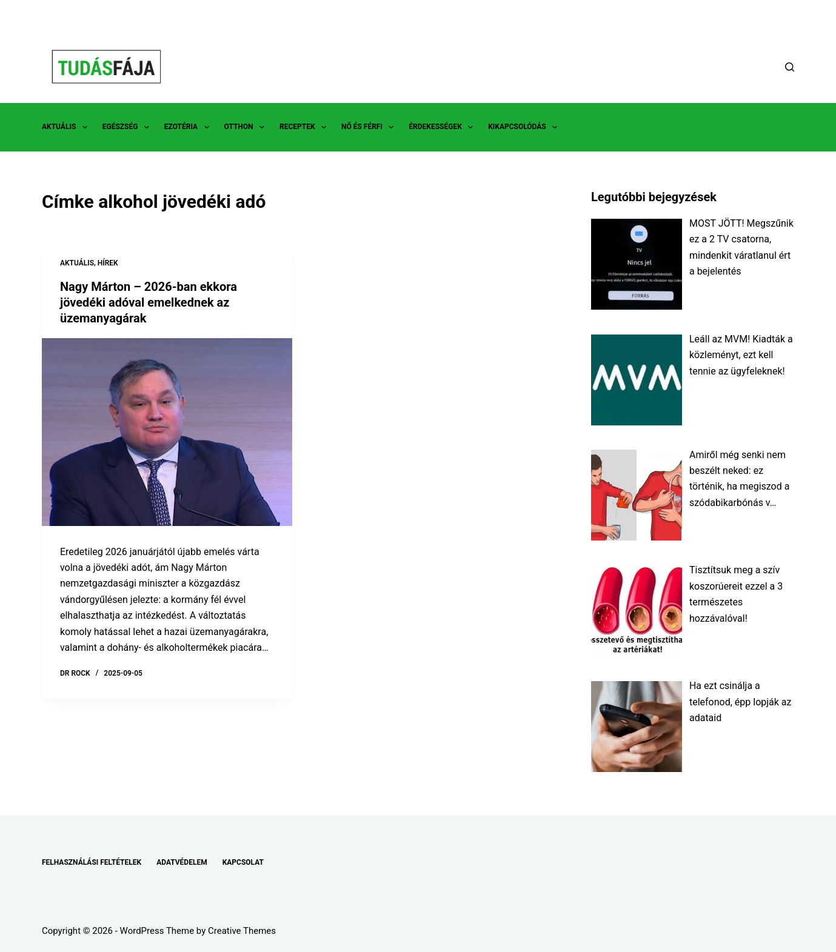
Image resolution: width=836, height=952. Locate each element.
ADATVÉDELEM (181, 862)
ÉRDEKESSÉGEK (443, 127)
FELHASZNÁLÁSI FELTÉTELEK (91, 862)
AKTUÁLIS (67, 127)
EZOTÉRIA (189, 127)
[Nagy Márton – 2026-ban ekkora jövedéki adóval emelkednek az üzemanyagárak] (167, 432)
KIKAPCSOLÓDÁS (525, 127)
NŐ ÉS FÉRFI (369, 127)
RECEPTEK (305, 127)
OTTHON (246, 127)
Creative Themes (242, 930)
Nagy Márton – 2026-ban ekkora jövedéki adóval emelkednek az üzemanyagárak (148, 302)
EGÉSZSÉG (128, 127)
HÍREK (108, 263)
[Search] (789, 67)
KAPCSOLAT (243, 862)
